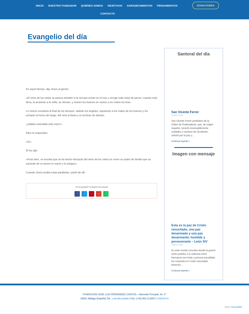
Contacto (107, 13)
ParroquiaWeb (236, 307)
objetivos (115, 5)
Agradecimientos (139, 5)
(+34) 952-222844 (119, 298)
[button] (77, 194)
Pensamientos (167, 5)
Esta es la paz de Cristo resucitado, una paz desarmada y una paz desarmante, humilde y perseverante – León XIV (189, 233)
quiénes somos (92, 5)
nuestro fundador (62, 5)
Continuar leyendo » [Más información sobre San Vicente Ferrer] (180, 141)
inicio (40, 5)
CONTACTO (164, 298)
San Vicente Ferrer (185, 112)
